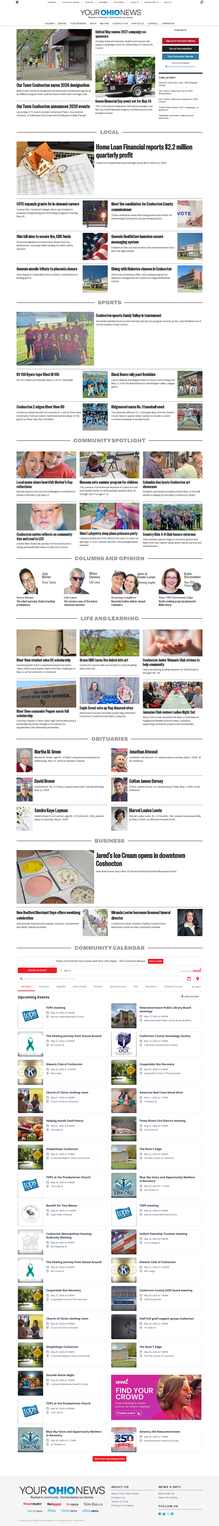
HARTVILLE (137, 23)
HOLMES (50, 23)
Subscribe (89, 2)
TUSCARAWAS (78, 23)
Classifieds (52, 2)
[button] (196, 587)
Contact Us (134, 2)
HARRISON (168, 23)
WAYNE (62, 23)
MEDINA (104, 23)
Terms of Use (119, 1501)
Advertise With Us (151, 2)
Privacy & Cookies (122, 1505)
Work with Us (167, 1493)
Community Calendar (70, 2)
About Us (167, 2)
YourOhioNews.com (47, 1520)
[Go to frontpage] (111, 13)
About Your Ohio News (125, 1493)
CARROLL (153, 23)
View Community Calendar (180, 56)
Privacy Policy (79, 1520)
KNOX (93, 23)
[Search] (202, 2)
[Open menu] (17, 2)
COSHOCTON (120, 23)
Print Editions (119, 2)
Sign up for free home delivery (180, 41)
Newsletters (103, 2)
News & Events (168, 1497)
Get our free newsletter (180, 49)
